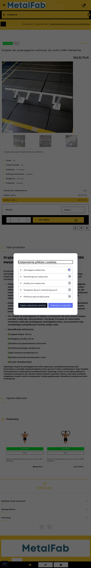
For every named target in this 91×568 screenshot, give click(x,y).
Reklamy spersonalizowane (36, 296)
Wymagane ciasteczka (34, 270)
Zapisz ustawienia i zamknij (32, 305)
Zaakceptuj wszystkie (60, 305)
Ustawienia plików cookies (37, 262)
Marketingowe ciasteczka (36, 277)
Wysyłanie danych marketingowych (40, 290)
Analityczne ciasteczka (34, 283)
